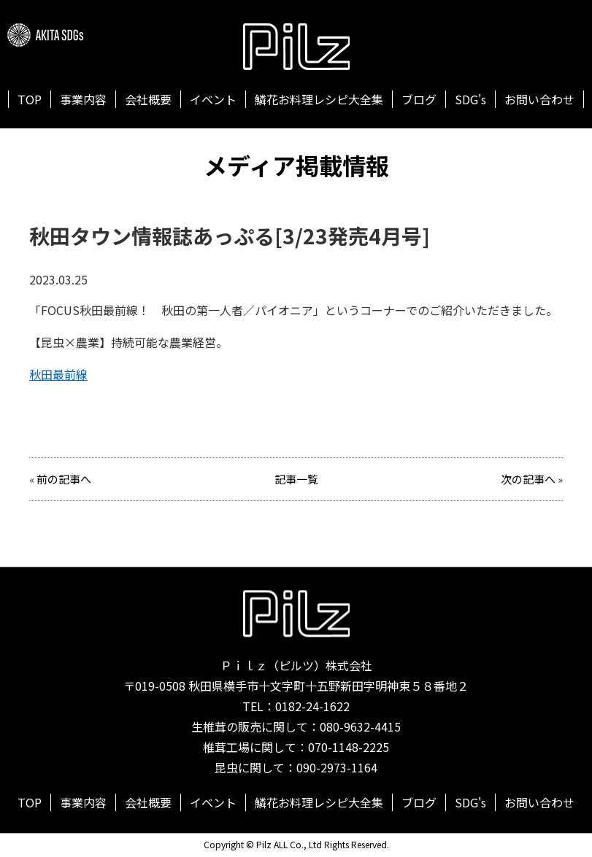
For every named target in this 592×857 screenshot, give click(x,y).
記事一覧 (296, 478)
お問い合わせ (539, 99)
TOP (30, 99)
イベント (213, 99)
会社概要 (148, 99)
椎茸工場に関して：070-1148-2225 (296, 747)
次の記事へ (528, 478)
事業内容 (83, 99)
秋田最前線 (58, 374)
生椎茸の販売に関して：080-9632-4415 (296, 727)
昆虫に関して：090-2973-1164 (296, 768)
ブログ (419, 99)
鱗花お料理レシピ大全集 (319, 99)
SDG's (470, 99)
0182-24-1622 (312, 707)
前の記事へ (63, 478)
